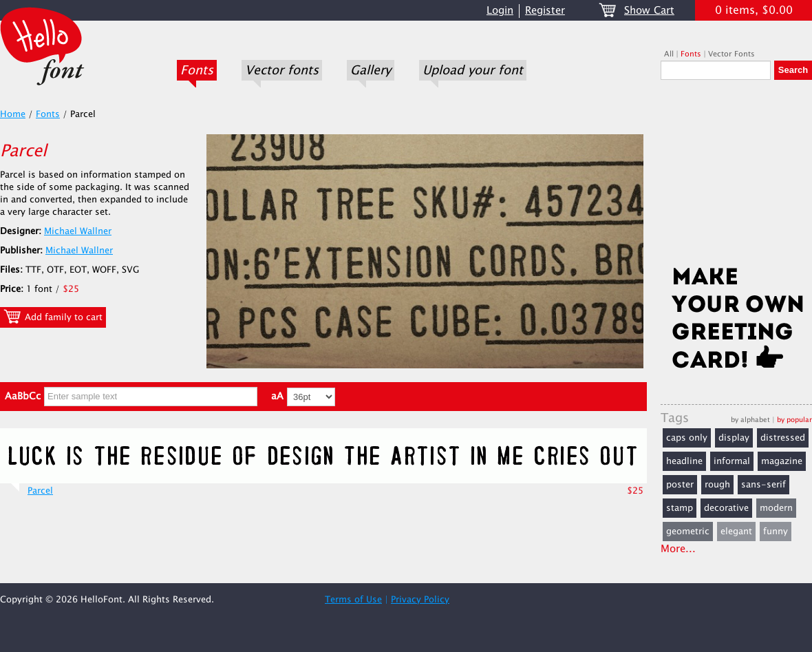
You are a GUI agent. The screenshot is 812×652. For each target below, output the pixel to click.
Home (12, 114)
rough (717, 485)
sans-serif (763, 485)
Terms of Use (353, 600)
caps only (686, 438)
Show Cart (649, 11)
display (733, 438)
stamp (679, 508)
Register (545, 11)
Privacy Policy (420, 600)
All (669, 54)
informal (732, 461)
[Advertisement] (736, 177)
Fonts (196, 70)
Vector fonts (282, 70)
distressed (782, 438)
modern (776, 508)
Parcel (40, 491)
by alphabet (750, 419)
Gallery (370, 70)
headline (684, 461)
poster (680, 485)
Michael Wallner (77, 231)
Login (500, 11)
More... (678, 549)
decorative (726, 508)
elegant (736, 531)
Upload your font (473, 70)
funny (775, 531)
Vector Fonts (731, 54)
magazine (781, 461)
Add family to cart (53, 316)
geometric (687, 531)
